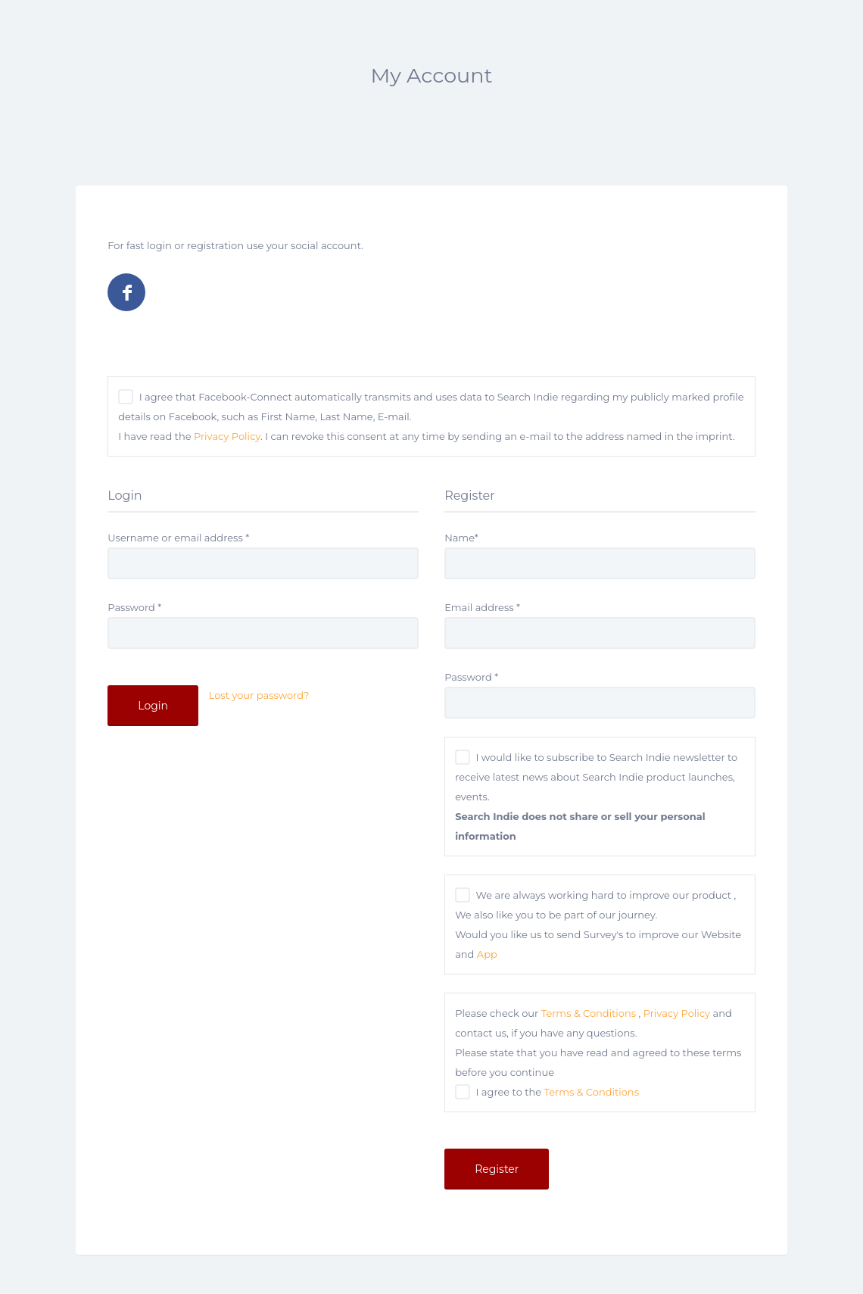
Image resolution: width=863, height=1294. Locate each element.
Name (461, 538)
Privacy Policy (227, 436)
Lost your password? (259, 695)
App (487, 954)
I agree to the (557, 1092)
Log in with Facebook (126, 292)
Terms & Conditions (588, 1013)
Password (134, 607)
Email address (482, 607)
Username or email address (178, 538)
